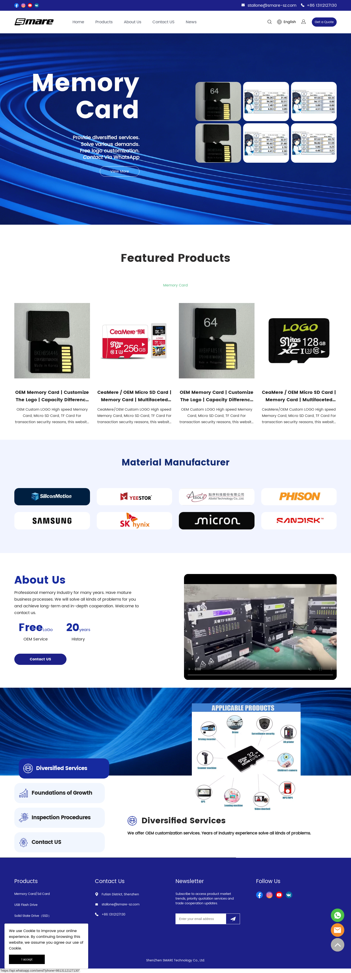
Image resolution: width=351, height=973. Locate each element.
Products (104, 22)
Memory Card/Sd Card (32, 893)
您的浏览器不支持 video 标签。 (260, 627)
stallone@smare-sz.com (272, 5)
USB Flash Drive (26, 904)
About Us (132, 22)
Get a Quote (324, 22)
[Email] (201, 918)
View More (119, 171)
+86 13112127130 (322, 5)
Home (78, 22)
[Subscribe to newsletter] (233, 918)
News (191, 22)
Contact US (163, 22)
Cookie (29, 931)
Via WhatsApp (111, 157)
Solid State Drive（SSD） (32, 915)
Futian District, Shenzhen (120, 894)
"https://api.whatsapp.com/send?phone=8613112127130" (40, 970)
